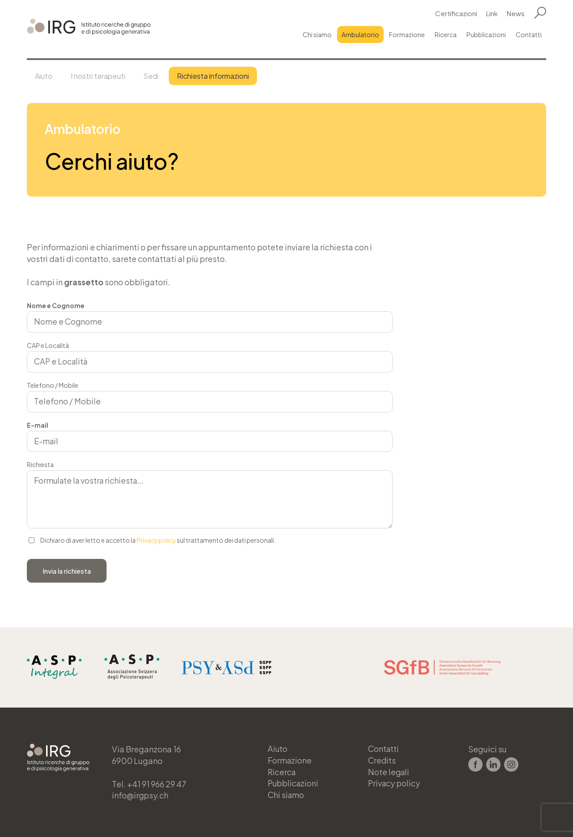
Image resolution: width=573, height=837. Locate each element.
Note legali (389, 772)
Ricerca (446, 34)
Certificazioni (456, 13)
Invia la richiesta (67, 571)
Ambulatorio (360, 34)
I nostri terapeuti (100, 76)
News (516, 13)
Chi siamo (317, 34)
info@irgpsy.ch (140, 795)
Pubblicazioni (486, 34)
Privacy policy (157, 541)
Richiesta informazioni (218, 76)
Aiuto (44, 76)
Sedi (154, 76)
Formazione (407, 34)
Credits (382, 760)
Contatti (529, 34)
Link (492, 13)
